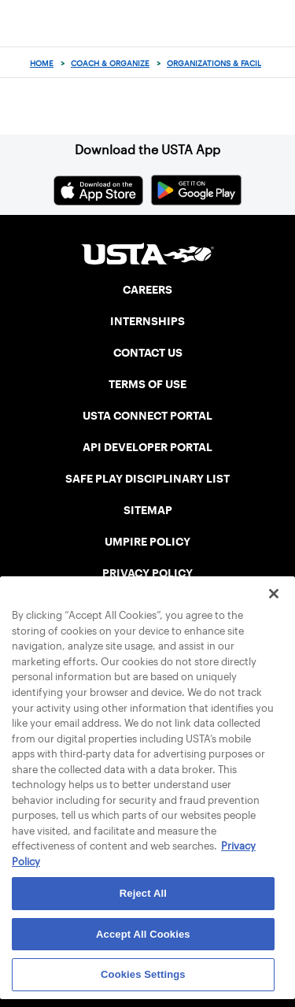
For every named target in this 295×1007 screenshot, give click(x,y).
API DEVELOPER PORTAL (147, 447)
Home (41, 63)
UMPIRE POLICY (147, 542)
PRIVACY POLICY (147, 573)
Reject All (143, 893)
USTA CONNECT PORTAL (147, 416)
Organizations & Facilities (223, 63)
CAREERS (147, 290)
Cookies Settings (143, 974)
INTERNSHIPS (147, 321)
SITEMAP (148, 510)
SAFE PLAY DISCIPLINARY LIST (147, 479)
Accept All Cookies (143, 934)
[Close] (273, 593)
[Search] (278, 63)
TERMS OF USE (147, 384)
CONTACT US (148, 353)
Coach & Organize (110, 63)
